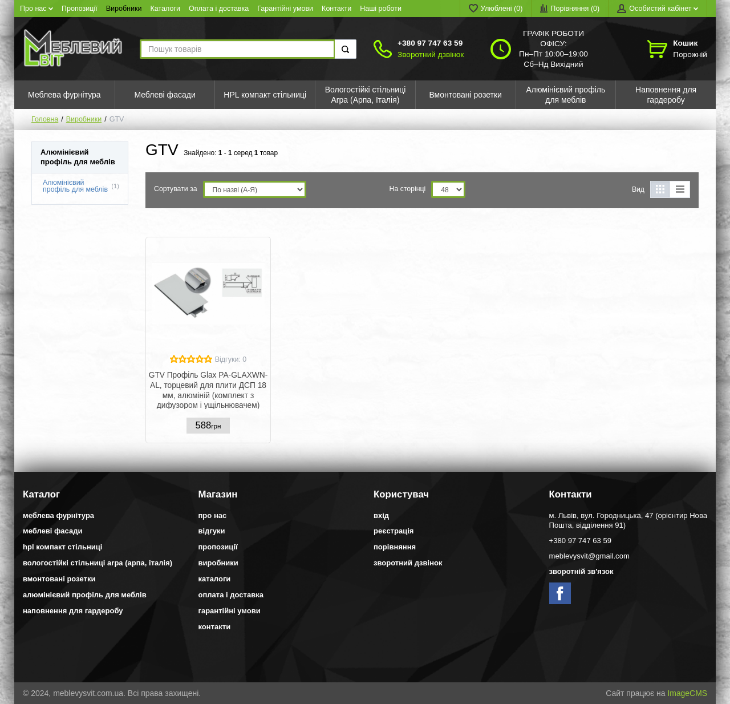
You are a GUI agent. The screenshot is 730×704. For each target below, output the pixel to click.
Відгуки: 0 (231, 359)
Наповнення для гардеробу (73, 610)
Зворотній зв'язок (581, 571)
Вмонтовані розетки (59, 578)
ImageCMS (687, 693)
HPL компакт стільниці (62, 547)
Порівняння (395, 547)
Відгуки (211, 531)
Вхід (381, 515)
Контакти (336, 9)
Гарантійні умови (285, 9)
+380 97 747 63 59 (430, 43)
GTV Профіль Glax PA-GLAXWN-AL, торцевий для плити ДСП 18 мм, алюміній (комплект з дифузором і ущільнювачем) (208, 390)
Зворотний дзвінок (431, 54)
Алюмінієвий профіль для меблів (75, 186)
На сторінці (408, 189)
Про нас (36, 9)
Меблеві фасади (53, 531)
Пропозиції (80, 9)
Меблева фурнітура (58, 515)
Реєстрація (393, 531)
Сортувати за (175, 189)
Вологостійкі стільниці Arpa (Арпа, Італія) (97, 563)
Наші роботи (381, 9)
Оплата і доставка (219, 9)
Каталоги (166, 9)
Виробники (124, 9)
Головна (44, 119)
